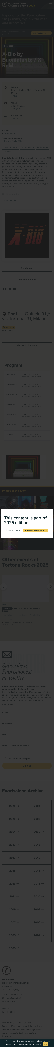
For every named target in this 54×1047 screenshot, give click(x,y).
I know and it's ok (13, 530)
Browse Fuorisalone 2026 (35, 530)
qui (37, 1044)
